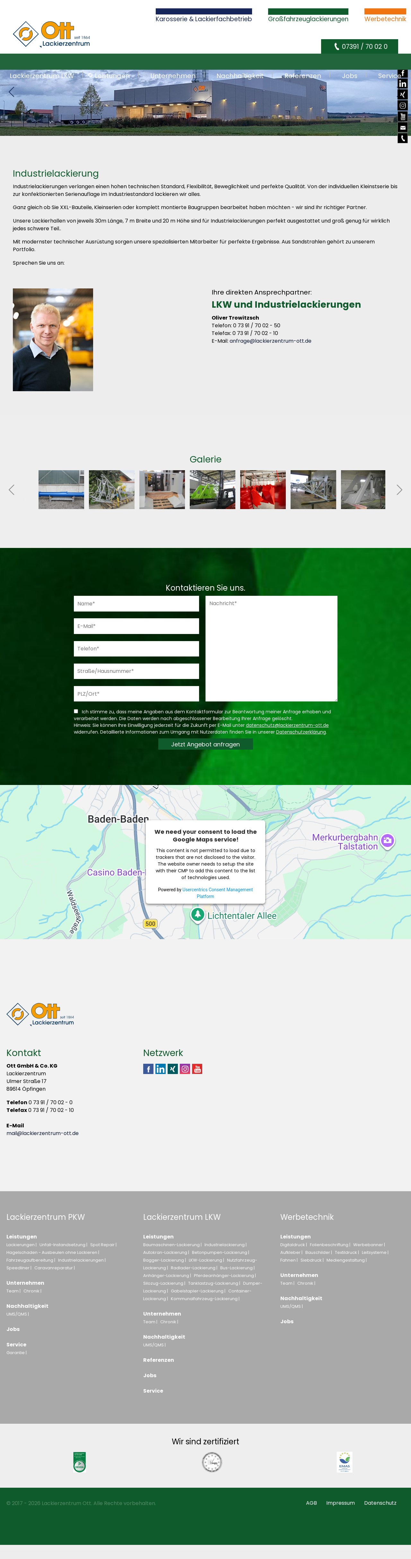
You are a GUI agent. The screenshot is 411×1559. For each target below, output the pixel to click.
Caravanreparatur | (54, 1282)
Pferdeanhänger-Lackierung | (225, 1289)
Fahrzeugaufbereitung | (30, 1274)
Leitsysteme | (375, 1266)
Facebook (403, 72)
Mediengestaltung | (347, 1274)
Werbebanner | (369, 1258)
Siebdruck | (312, 1274)
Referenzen (158, 1374)
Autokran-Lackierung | (166, 1266)
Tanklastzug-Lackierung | (214, 1297)
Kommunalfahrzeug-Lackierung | (205, 1312)
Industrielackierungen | (82, 1274)
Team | (13, 1305)
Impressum (340, 1517)
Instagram (403, 105)
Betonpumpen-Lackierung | (220, 1266)
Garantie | (16, 1366)
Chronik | (32, 1305)
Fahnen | (289, 1274)
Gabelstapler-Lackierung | (198, 1305)
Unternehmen (25, 1296)
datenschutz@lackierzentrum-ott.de (287, 739)
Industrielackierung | (226, 1258)
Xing (403, 94)
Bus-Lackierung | (237, 1282)
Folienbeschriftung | (330, 1258)
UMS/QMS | (17, 1328)
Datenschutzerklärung (301, 746)
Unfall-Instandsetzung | (63, 1258)
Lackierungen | (21, 1258)
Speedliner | (18, 1282)
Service (16, 1358)
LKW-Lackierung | (206, 1274)
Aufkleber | (291, 1266)
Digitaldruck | (293, 1258)
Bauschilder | (318, 1266)
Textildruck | (347, 1266)
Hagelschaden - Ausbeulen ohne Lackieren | (52, 1266)
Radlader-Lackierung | (194, 1282)
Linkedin (403, 83)
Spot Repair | (103, 1258)
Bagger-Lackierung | (164, 1274)
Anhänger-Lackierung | (167, 1289)
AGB (311, 1517)
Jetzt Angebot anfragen (205, 758)
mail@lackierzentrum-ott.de (42, 1147)
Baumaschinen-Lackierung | (172, 1258)
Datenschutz (380, 1517)
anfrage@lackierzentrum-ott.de (270, 354)
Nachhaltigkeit (27, 1320)
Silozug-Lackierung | (164, 1297)
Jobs (13, 1343)
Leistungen (21, 1250)
